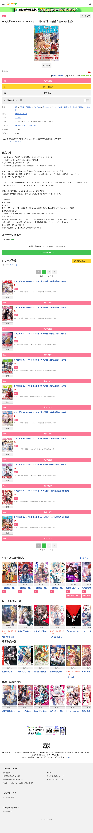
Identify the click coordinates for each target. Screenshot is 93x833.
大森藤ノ (29, 107)
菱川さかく (67, 107)
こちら (66, 757)
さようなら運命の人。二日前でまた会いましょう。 (40, 631)
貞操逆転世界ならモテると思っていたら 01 (9, 711)
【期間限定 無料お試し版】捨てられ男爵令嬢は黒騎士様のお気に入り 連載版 (41, 588)
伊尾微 (21, 107)
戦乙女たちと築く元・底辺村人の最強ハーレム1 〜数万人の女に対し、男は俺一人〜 (57, 711)
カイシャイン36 (57, 107)
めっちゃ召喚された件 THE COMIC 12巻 (24, 711)
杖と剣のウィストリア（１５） (9, 672)
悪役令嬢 (18, 125)
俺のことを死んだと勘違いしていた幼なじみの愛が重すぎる (56, 637)
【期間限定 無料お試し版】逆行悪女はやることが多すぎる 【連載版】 (24, 588)
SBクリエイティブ (21, 114)
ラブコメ (25, 125)
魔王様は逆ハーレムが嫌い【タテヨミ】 (72, 588)
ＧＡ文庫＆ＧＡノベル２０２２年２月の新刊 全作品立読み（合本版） (41, 307)
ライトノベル (33, 125)
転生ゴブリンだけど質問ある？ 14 (24, 672)
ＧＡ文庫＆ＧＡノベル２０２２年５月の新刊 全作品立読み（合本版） (41, 360)
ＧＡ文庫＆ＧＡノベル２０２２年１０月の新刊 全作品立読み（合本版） (42, 491)
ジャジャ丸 (37, 107)
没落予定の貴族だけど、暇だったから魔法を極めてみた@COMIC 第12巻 (57, 672)
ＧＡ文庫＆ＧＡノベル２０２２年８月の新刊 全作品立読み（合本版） (41, 438)
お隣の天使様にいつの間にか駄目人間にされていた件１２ (24, 631)
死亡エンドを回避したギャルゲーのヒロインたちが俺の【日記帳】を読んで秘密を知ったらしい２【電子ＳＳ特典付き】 (9, 637)
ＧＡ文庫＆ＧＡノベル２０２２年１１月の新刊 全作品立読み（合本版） (42, 517)
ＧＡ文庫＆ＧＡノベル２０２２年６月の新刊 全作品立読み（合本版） (41, 386)
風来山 (75, 107)
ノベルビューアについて (15, 141)
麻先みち (82, 107)
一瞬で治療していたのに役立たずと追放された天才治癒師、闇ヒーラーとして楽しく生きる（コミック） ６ (72, 677)
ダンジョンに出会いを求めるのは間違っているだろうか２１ (72, 631)
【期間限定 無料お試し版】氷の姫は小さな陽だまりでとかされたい (56, 588)
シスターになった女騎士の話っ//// (72, 711)
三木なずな (46, 107)
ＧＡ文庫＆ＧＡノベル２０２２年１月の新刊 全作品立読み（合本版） (41, 281)
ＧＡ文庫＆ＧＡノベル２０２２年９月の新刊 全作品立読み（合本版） (41, 465)
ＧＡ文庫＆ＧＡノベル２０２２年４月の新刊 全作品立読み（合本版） (41, 334)
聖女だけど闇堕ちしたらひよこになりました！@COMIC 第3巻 (40, 672)
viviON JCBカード (59, 76)
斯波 (16, 107)
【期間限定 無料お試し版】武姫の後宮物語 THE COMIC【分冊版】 (9, 588)
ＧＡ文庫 (18, 118)
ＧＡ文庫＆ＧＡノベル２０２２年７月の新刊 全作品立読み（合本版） (41, 412)
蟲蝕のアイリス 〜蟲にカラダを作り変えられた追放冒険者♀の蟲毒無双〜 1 (41, 711)
